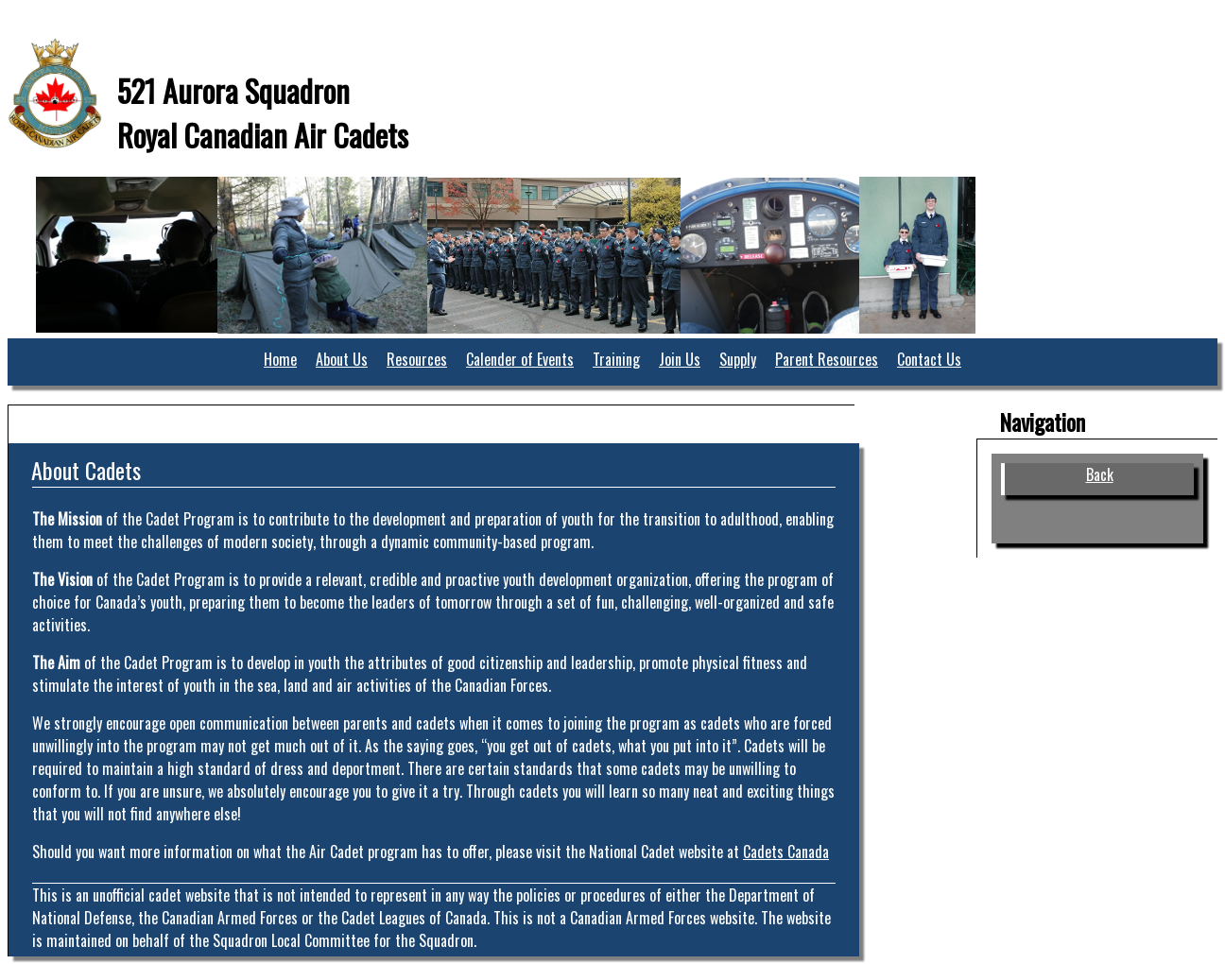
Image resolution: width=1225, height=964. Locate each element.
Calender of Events (520, 359)
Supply (737, 359)
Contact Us (929, 359)
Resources (417, 359)
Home (280, 359)
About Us (342, 359)
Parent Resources (826, 359)
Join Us (679, 359)
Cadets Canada (786, 851)
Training (616, 359)
